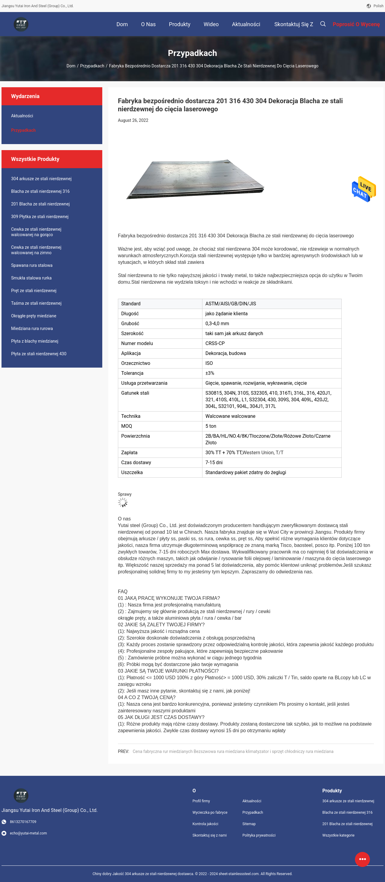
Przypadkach (92, 65)
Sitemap (249, 824)
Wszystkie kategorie (338, 835)
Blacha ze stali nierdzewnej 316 (40, 191)
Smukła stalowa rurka (31, 278)
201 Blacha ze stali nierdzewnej (40, 204)
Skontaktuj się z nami (209, 835)
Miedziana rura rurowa (32, 328)
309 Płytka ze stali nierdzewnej (40, 216)
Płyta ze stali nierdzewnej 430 (38, 353)
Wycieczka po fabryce (209, 812)
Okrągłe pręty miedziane (33, 315)
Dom (70, 65)
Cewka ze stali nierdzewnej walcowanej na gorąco (36, 232)
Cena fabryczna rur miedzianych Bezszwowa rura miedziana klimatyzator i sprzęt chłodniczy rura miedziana (233, 751)
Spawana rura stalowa (32, 265)
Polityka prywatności (259, 835)
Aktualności (22, 115)
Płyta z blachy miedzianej (34, 341)
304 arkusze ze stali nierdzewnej (41, 178)
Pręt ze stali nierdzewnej (34, 290)
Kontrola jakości (205, 824)
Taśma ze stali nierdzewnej (36, 303)
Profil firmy (201, 801)
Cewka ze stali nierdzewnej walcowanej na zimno (36, 250)
